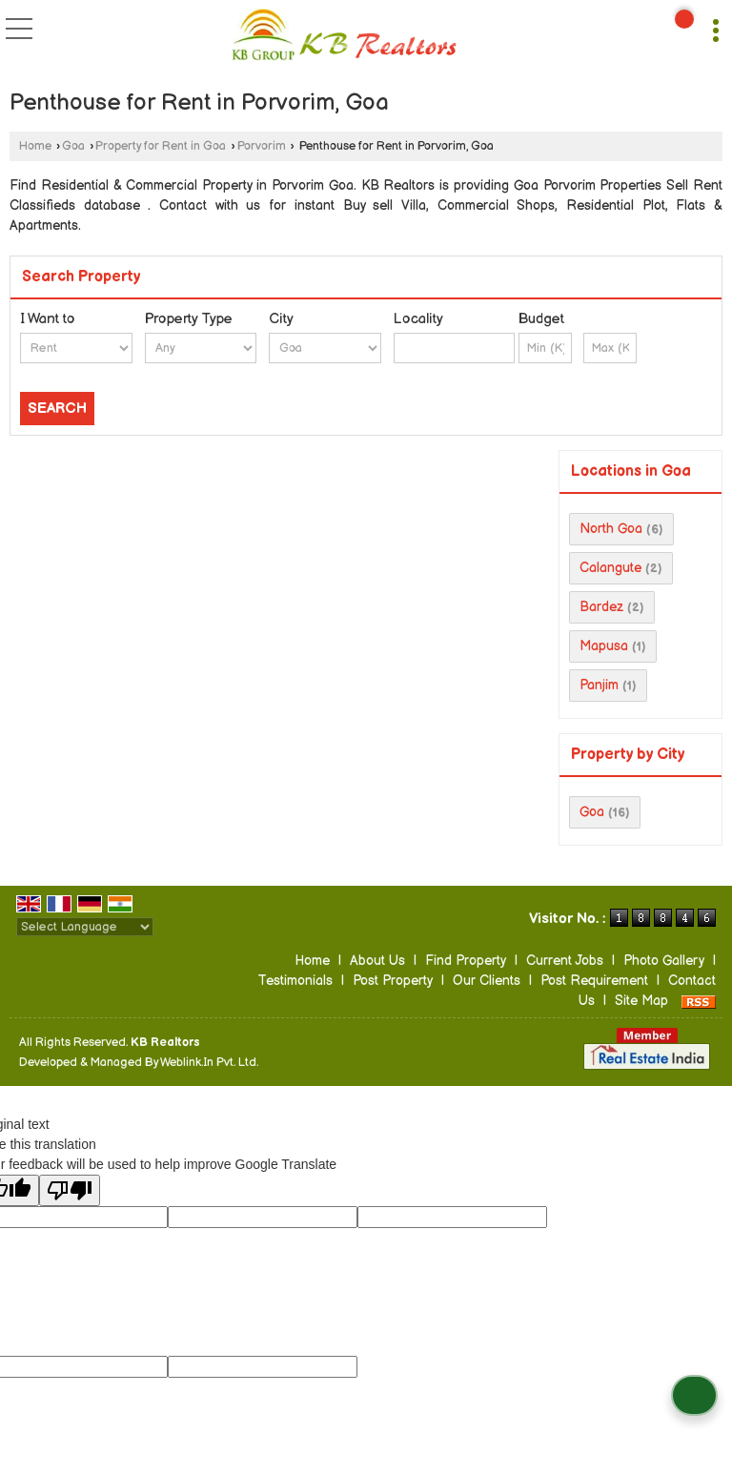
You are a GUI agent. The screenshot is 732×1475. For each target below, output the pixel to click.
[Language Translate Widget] (84, 926)
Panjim (599, 685)
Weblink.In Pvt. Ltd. (209, 1062)
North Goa (611, 529)
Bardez (601, 607)
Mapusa (604, 646)
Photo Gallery (663, 961)
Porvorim (261, 146)
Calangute (610, 568)
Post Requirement (594, 981)
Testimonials (295, 981)
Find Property (465, 961)
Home (35, 146)
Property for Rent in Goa (160, 146)
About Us (377, 961)
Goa (73, 146)
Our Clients (486, 981)
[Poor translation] (69, 1190)
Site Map (641, 1001)
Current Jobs (564, 961)
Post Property (393, 981)
